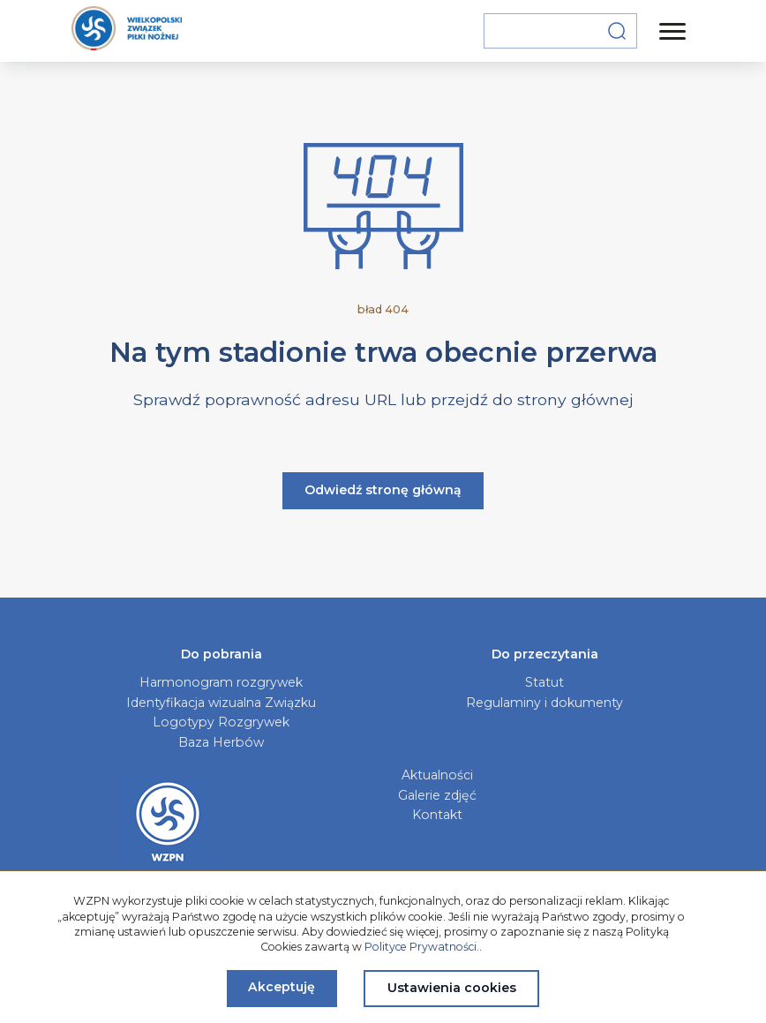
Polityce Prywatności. (421, 946)
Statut (544, 682)
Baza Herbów (221, 742)
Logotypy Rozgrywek (221, 722)
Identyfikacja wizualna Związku (221, 703)
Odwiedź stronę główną (383, 490)
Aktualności (437, 775)
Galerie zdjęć (437, 795)
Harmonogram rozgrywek (221, 682)
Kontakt (437, 815)
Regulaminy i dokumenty (544, 703)
